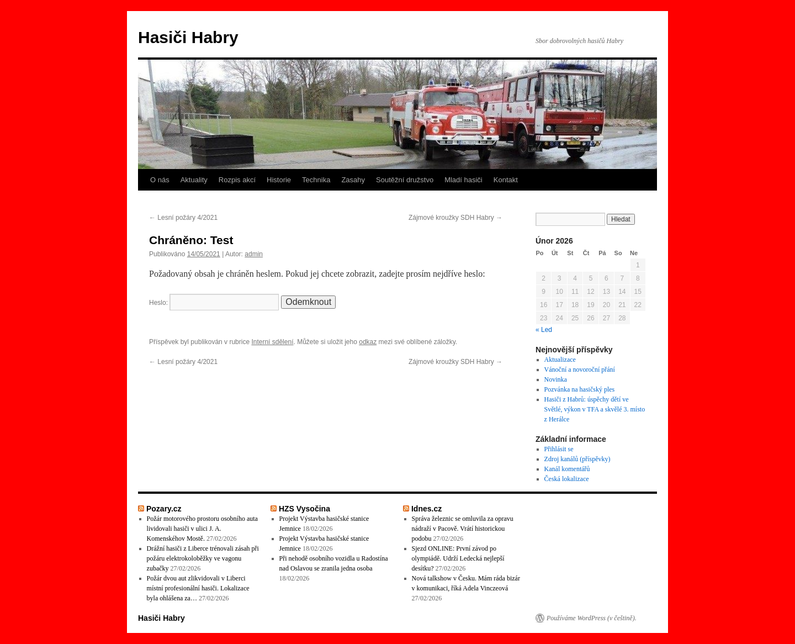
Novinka (555, 379)
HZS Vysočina (304, 508)
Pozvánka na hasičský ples (579, 389)
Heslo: (214, 303)
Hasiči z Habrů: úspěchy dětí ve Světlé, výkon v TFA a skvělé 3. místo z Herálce (594, 409)
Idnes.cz (426, 508)
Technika (316, 180)
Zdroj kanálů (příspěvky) (577, 459)
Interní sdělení (272, 342)
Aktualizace (560, 359)
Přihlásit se (559, 449)
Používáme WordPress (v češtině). (592, 618)
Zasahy (353, 180)
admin (254, 254)
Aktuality (194, 180)
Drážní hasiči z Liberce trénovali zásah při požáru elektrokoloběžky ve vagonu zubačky (203, 558)
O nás (159, 180)
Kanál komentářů (567, 469)
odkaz (368, 342)
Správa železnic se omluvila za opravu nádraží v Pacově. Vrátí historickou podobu (462, 528)
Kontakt (506, 180)
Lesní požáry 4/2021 (183, 217)
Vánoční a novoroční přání (579, 369)
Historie (279, 180)
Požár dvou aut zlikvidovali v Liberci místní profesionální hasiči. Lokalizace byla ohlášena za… (198, 588)
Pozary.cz (164, 508)
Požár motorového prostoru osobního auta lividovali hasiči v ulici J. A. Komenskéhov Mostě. (202, 528)
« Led (544, 330)
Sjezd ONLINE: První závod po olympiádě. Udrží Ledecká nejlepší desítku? (458, 558)
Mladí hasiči (463, 180)
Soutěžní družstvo (404, 180)
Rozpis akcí (237, 180)
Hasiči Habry (188, 37)
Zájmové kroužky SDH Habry (455, 217)
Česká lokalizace (566, 479)
